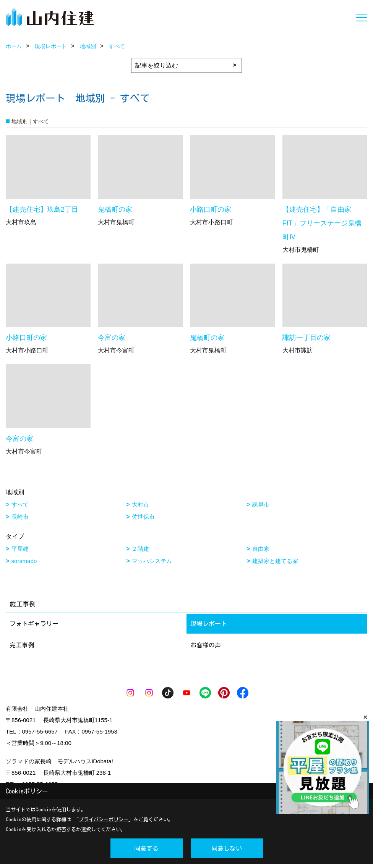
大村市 (140, 504)
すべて (20, 504)
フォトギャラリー (34, 624)
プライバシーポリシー (103, 819)
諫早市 (260, 504)
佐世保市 (143, 516)
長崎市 (20, 516)
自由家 (260, 548)
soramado (24, 561)
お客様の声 (205, 645)
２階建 (140, 548)
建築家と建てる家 (275, 561)
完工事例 (22, 645)
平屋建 (20, 548)
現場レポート (208, 624)
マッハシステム (152, 561)
